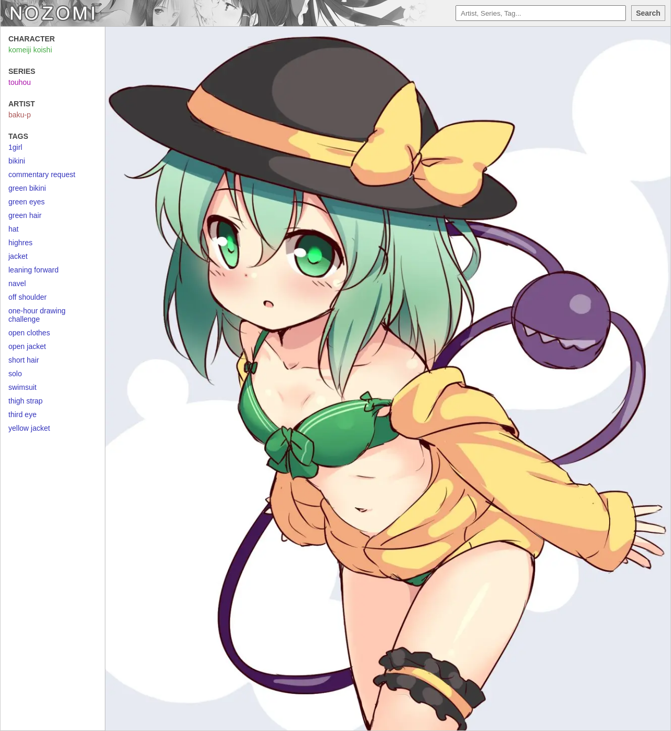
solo (15, 373)
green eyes (26, 202)
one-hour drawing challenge (37, 315)
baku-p (19, 115)
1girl (15, 147)
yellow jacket (29, 428)
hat (13, 229)
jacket (18, 256)
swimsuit (22, 387)
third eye (22, 414)
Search (648, 13)
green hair (24, 215)
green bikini (27, 188)
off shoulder (27, 297)
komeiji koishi (30, 50)
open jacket (27, 346)
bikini (16, 161)
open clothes (29, 333)
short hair (23, 360)
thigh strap (25, 401)
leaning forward (33, 270)
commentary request (41, 174)
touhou (19, 82)
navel (17, 283)
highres (20, 242)
